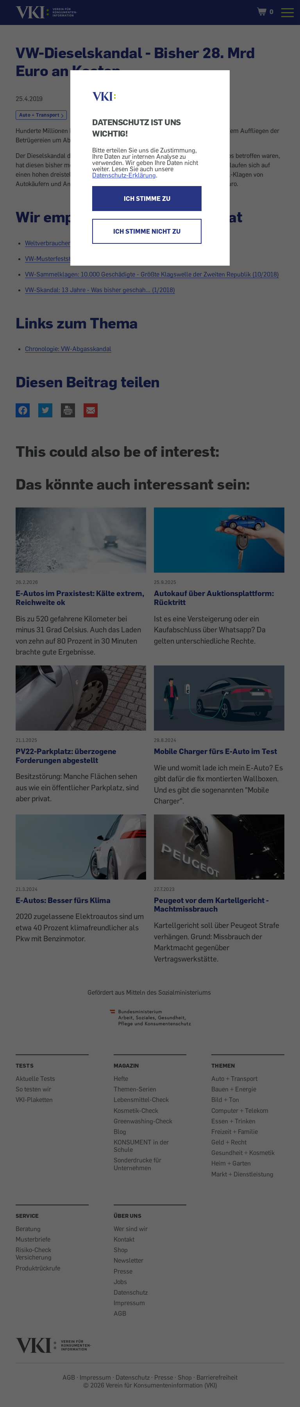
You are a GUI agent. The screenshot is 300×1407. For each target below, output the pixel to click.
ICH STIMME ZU (147, 198)
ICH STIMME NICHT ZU (146, 231)
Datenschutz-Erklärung (124, 175)
